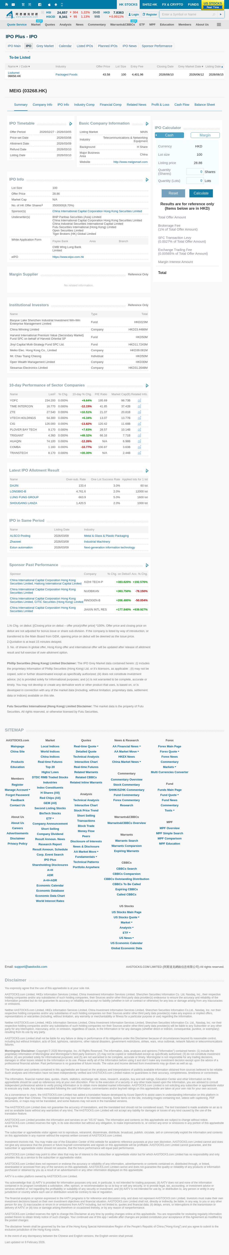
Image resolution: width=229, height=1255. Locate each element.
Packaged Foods (66, 74)
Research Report (50, 844)
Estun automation (21, 547)
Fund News (169, 800)
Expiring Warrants (126, 851)
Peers (86, 836)
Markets (169, 767)
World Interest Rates (50, 901)
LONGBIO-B (18, 491)
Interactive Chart (86, 761)
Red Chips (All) (50, 798)
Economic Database (50, 890)
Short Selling (50, 828)
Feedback (17, 800)
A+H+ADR (50, 880)
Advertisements (17, 833)
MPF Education (169, 843)
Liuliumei (13, 72)
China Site (17, 751)
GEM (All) (50, 803)
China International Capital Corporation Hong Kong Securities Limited (97, 211)
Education (18, 767)
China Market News (126, 761)
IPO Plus (50, 859)
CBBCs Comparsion (126, 873)
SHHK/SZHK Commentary (126, 789)
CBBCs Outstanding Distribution (126, 879)
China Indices (50, 756)
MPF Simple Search (169, 833)
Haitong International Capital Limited (57, 583)
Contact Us (17, 805)
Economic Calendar (50, 885)
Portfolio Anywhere (86, 867)
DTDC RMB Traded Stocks (50, 777)
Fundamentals (86, 856)
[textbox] (192, 14)
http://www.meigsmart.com (130, 162)
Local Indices (50, 746)
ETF (50, 818)
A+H (50, 870)
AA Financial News (127, 746)
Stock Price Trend (86, 810)
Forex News (169, 756)
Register (17, 784)
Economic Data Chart (50, 895)
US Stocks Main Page (126, 912)
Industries (50, 782)
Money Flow (86, 831)
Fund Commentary (126, 795)
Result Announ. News (50, 839)
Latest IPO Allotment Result (34, 470)
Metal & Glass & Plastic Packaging (106, 535)
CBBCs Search (126, 868)
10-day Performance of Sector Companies (47, 385)
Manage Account (17, 789)
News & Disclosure (86, 846)
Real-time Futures (50, 761)
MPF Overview (170, 828)
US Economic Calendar (127, 943)
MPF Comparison (170, 838)
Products (17, 761)
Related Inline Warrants (86, 782)
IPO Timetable (22, 123)
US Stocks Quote (126, 917)
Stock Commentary (126, 784)
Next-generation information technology (109, 547)
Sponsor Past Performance (33, 565)
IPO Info (16, 179)
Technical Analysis (86, 756)
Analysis (127, 927)
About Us (17, 823)
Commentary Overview (126, 779)
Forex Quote (169, 751)
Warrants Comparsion (126, 845)
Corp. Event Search (50, 854)
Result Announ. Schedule (50, 849)
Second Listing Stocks (50, 808)
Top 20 (50, 767)
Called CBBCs (126, 894)
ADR (50, 875)
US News (126, 938)
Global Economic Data (126, 948)
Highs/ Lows (50, 772)
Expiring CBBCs (126, 889)
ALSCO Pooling (20, 535)
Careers (17, 828)
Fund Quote (169, 795)
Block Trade (86, 826)
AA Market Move (86, 851)
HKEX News (126, 756)
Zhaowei (15, 541)
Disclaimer (17, 838)
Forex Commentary (126, 800)
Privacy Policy (17, 843)
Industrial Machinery (97, 541)
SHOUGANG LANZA (23, 503)
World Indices (50, 751)
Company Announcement (50, 823)
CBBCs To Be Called (127, 884)
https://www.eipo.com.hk (68, 257)
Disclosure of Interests (86, 841)
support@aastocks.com (30, 966)
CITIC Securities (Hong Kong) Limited (58, 602)
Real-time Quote (86, 746)
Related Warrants (86, 772)
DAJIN (14, 485)
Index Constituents (50, 787)
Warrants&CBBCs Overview (126, 823)
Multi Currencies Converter (169, 772)
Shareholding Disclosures (50, 865)
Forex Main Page (169, 746)
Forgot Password (17, 795)
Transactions (86, 820)
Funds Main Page (170, 789)
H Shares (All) (50, 792)
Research (126, 805)
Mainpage (17, 746)
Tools (170, 810)
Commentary (169, 761)
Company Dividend (50, 834)
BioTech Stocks (50, 813)
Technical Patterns (86, 862)
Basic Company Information (104, 123)
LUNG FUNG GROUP (24, 497)
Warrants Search (126, 840)
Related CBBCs (86, 777)
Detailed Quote (86, 751)
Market (127, 922)
